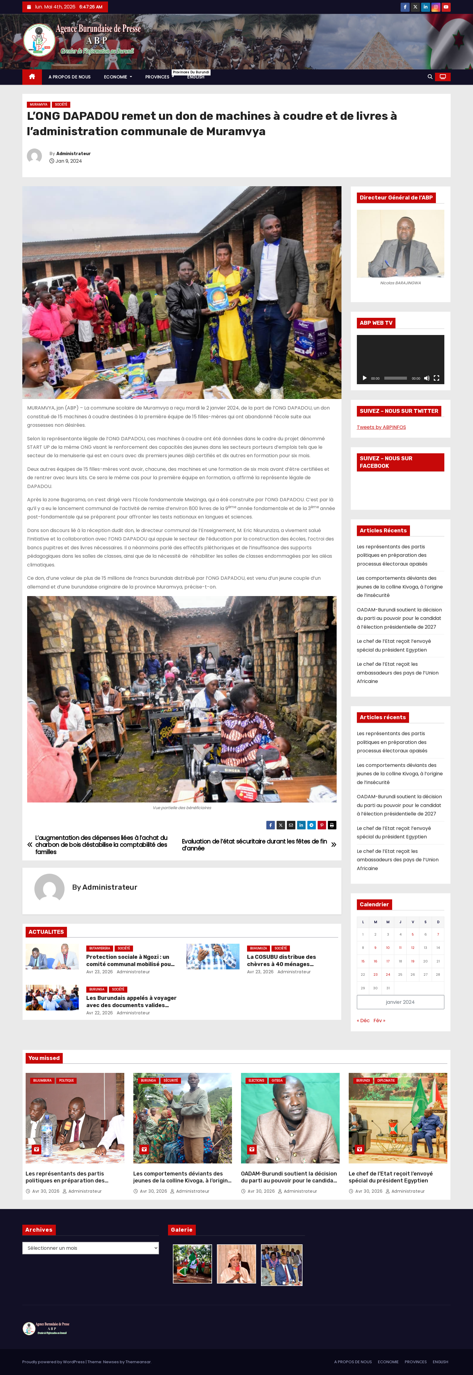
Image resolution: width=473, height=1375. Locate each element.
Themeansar (138, 1362)
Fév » (379, 1020)
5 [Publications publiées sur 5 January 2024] (413, 934)
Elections (256, 1080)
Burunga (96, 989)
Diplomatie (386, 1080)
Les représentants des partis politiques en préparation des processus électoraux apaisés (392, 555)
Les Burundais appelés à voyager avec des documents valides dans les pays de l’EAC (131, 1005)
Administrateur (73, 153)
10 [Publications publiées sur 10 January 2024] (388, 947)
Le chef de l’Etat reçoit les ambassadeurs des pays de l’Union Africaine (398, 673)
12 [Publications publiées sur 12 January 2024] (412, 947)
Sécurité (170, 1080)
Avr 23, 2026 (99, 972)
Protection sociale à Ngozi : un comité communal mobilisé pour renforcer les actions (129, 964)
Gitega (277, 1080)
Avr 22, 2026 (99, 1013)
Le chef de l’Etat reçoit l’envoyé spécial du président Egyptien (391, 1177)
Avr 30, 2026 (46, 1191)
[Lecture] (365, 378)
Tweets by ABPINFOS (381, 427)
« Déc (363, 1020)
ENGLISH (196, 77)
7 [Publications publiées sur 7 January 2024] (438, 934)
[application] (401, 359)
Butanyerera (99, 948)
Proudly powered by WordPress (54, 1362)
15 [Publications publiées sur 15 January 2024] (363, 961)
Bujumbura (42, 1080)
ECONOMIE (118, 77)
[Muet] (427, 378)
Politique (66, 1080)
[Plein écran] (436, 378)
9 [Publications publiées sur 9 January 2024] (375, 947)
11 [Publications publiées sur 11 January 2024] (400, 947)
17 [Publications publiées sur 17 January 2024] (387, 961)
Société (61, 104)
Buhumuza (258, 948)
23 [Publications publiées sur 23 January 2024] (375, 974)
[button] (430, 76)
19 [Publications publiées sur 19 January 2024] (412, 961)
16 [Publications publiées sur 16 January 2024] (375, 961)
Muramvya (38, 104)
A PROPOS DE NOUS (70, 77)
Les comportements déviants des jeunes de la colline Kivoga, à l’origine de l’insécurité (400, 587)
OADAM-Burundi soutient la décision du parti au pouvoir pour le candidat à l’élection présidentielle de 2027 (399, 618)
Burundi (363, 1080)
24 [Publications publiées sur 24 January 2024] (388, 974)
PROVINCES (163, 74)
